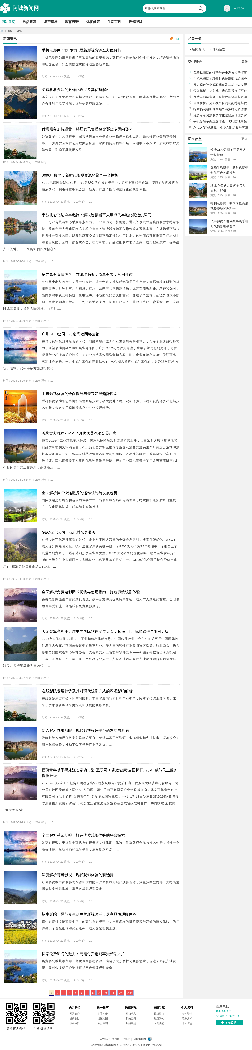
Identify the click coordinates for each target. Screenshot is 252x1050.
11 (112, 992)
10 (105, 992)
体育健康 (93, 22)
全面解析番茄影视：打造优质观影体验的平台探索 (83, 835)
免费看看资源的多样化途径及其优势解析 (76, 90)
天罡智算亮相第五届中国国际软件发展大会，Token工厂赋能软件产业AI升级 (105, 631)
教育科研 (72, 22)
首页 (1, 31)
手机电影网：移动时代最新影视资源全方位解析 (81, 50)
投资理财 (135, 22)
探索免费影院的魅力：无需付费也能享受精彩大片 (83, 954)
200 (129, 992)
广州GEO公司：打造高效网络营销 (70, 334)
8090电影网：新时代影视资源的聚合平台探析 (80, 175)
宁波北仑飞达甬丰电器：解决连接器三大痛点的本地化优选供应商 (96, 215)
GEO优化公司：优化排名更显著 (69, 532)
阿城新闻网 (26, 8)
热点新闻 (29, 22)
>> (120, 992)
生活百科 (114, 22)
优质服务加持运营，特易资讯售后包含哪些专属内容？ (87, 129)
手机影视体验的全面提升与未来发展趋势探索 (79, 394)
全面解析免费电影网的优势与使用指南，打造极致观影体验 (91, 592)
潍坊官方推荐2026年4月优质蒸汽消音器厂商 (79, 433)
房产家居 (50, 22)
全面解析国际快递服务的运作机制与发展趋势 (79, 493)
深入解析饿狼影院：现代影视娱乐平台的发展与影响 (85, 730)
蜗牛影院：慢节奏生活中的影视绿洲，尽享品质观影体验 (89, 914)
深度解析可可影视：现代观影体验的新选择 (78, 875)
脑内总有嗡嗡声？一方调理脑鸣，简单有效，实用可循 (87, 274)
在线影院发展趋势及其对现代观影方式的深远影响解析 (87, 691)
